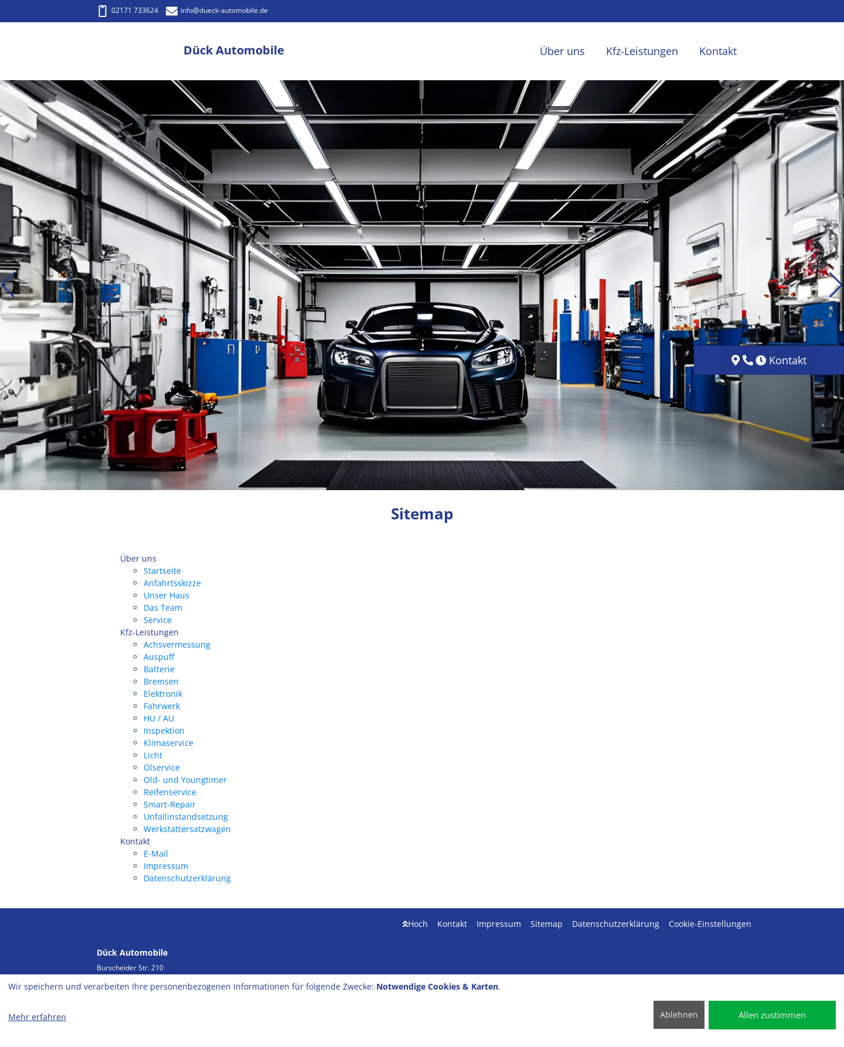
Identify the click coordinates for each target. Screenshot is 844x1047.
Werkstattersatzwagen (187, 828)
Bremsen (161, 681)
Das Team (163, 607)
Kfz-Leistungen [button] (642, 51)
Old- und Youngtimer (185, 779)
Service (158, 619)
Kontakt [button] (718, 51)
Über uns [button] (562, 51)
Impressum (166, 865)
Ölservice (162, 767)
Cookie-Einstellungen (710, 923)
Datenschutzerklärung (187, 878)
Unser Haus (166, 595)
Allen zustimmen (772, 1015)
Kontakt (452, 923)
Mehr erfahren (37, 1016)
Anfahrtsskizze (172, 582)
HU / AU (159, 718)
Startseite (162, 570)
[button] (8, 285)
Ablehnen (679, 1014)
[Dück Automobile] (140, 51)
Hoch (415, 923)
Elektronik (163, 693)
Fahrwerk (162, 705)
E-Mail (156, 853)
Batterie (159, 669)
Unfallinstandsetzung (186, 816)
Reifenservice (170, 792)
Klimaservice (168, 742)
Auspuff (159, 656)
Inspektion (164, 730)
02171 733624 (127, 10)
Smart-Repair (170, 804)
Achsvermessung (177, 644)
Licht (153, 755)
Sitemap (546, 923)
